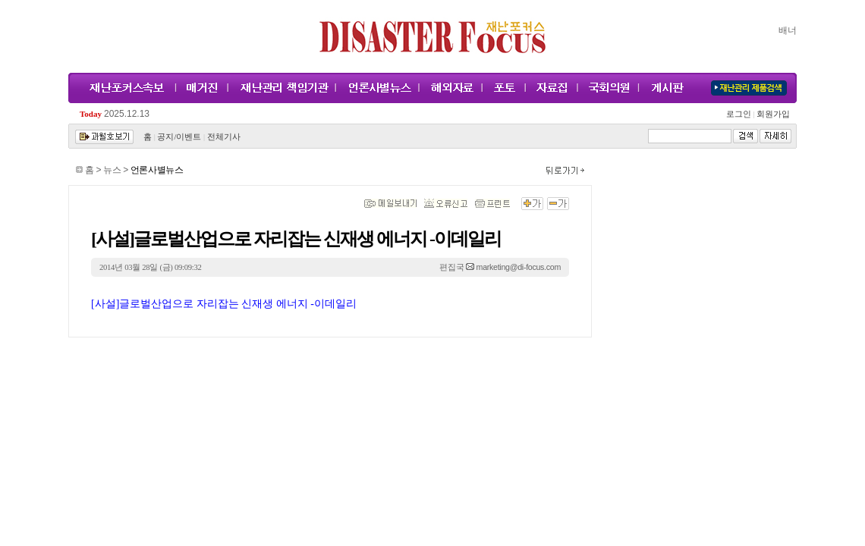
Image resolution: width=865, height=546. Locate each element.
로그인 (740, 114)
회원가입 (772, 114)
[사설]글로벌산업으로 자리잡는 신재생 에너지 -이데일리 (224, 303)
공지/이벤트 (179, 137)
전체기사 (224, 137)
